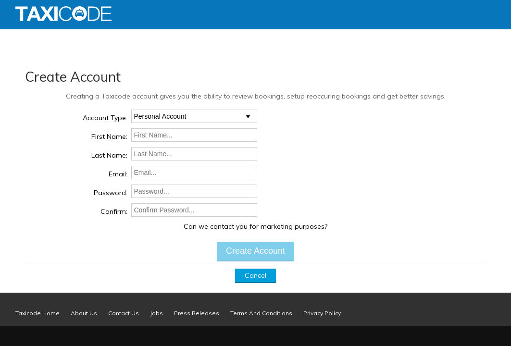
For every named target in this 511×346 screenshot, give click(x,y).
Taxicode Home (37, 313)
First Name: (109, 136)
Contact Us (123, 313)
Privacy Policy (322, 313)
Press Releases (196, 313)
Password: (110, 192)
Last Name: (109, 155)
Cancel (255, 275)
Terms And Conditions (261, 313)
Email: (118, 174)
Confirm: (113, 211)
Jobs (156, 313)
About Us (84, 313)
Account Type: (105, 117)
